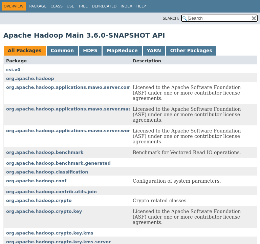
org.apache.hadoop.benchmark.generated (58, 163)
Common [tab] (62, 50)
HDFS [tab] (90, 50)
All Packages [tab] (25, 50)
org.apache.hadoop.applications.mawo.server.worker (72, 130)
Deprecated (104, 6)
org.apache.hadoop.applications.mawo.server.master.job (76, 108)
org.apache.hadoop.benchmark (44, 152)
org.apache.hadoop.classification (47, 172)
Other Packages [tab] (191, 50)
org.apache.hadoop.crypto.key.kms (49, 233)
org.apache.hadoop (30, 78)
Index (126, 6)
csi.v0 (13, 69)
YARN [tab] (154, 50)
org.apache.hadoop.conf (36, 180)
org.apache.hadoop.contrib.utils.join (51, 191)
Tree (83, 6)
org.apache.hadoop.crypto (39, 200)
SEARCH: (171, 18)
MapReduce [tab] (122, 50)
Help (141, 6)
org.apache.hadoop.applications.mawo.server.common (74, 87)
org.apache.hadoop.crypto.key (44, 211)
